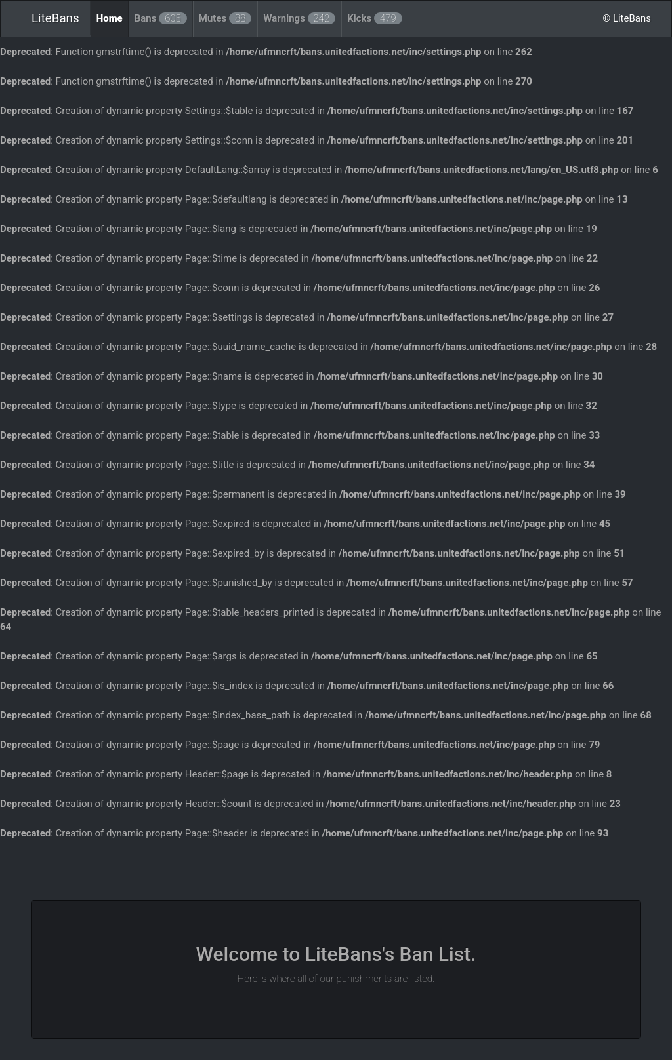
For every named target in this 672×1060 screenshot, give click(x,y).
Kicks (374, 18)
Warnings (299, 18)
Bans (161, 18)
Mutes (225, 18)
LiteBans (55, 18)
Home (109, 18)
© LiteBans (626, 18)
